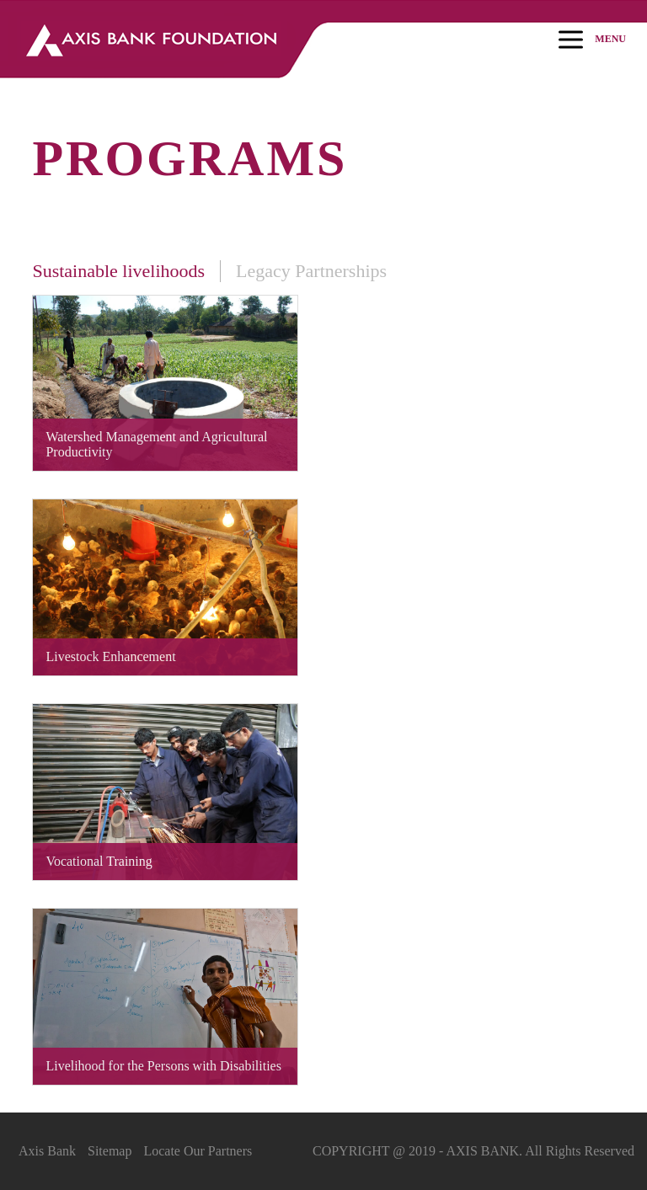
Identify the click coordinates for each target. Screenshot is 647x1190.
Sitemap (109, 1151)
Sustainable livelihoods (118, 270)
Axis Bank (47, 1151)
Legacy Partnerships (311, 270)
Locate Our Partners (197, 1151)
